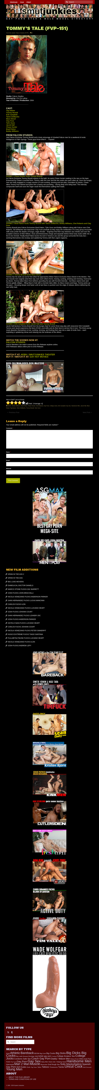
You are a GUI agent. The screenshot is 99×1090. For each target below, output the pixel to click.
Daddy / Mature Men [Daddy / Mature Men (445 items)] (60, 1059)
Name (8, 452)
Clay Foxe (46, 405)
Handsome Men (75, 405)
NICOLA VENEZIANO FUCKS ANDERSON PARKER (28, 597)
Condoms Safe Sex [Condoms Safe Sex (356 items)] (22, 1059)
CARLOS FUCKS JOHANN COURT (21, 627)
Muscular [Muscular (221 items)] (44, 1064)
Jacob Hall (83, 405)
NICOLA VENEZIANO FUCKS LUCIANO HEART (26, 608)
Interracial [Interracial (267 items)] (10, 1064)
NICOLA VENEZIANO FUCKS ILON (21, 642)
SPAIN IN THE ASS (15, 578)
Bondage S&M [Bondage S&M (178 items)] (33, 1056)
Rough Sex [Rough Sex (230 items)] (56, 1064)
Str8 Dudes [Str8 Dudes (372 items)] (21, 1067)
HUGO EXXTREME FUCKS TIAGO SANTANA (25, 634)
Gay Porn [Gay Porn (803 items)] (22, 1061)
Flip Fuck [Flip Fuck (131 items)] (13, 1062)
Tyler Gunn (38, 408)
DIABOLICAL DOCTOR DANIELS (20, 585)
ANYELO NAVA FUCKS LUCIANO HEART (24, 623)
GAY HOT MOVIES (39, 357)
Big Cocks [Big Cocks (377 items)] (50, 1053)
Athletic (9, 405)
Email (8, 460)
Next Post (86, 412)
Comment (9, 428)
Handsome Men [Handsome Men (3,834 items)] (79, 1061)
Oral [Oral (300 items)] (49, 1064)
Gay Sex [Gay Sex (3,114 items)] (34, 1061)
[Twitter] (8, 1032)
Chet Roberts (39, 405)
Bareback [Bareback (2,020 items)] (27, 1053)
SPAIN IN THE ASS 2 (16, 574)
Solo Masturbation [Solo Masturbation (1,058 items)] (71, 1064)
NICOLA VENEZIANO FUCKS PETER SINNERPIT (27, 630)
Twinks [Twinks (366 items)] (61, 1067)
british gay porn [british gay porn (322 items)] (45, 1056)
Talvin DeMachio (21, 408)
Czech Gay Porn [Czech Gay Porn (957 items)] (40, 1058)
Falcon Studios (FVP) (22, 33)
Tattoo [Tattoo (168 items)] (39, 1067)
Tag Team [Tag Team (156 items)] (34, 1067)
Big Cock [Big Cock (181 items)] (43, 1053)
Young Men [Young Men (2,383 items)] (14, 1069)
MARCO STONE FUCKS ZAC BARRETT (23, 589)
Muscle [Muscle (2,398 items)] (35, 1064)
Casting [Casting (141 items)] (54, 1056)
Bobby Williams (16, 405)
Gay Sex (68, 405)
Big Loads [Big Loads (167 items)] (19, 1056)
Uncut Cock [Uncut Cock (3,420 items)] (73, 1066)
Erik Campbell (61, 405)
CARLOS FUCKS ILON (16, 604)
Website (8, 468)
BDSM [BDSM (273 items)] (36, 1053)
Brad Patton (24, 405)
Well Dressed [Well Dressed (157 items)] (87, 1067)
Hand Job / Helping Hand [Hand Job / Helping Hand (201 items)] (57, 1062)
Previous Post (14, 412)
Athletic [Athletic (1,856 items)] (15, 1053)
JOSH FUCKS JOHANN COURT (20, 612)
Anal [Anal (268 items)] (8, 1053)
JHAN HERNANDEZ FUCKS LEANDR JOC (24, 615)
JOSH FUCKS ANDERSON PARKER (22, 619)
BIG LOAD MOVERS (16, 582)
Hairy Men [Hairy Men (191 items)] (44, 1062)
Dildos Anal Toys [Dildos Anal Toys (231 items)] (85, 1059)
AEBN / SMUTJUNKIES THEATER (38, 354)
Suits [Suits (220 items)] (28, 1067)
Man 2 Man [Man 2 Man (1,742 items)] (21, 1064)
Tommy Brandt (30, 408)
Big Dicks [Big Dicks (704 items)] (61, 1053)
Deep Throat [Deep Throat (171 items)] (74, 1059)
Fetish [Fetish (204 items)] (8, 1062)
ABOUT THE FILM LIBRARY (19, 1077)
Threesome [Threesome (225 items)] (54, 1067)
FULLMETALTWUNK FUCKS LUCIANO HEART (26, 638)
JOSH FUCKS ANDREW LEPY (19, 646)
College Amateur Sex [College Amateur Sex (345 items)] (66, 1056)
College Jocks (53, 405)
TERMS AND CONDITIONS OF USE (22, 1079)
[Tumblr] (12, 1032)
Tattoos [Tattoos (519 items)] (45, 1067)
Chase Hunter (31, 405)
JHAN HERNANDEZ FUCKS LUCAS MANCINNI (26, 600)
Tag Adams (13, 408)
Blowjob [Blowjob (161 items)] (25, 1056)
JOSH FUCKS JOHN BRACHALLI (20, 593)
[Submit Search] (66, 2)
